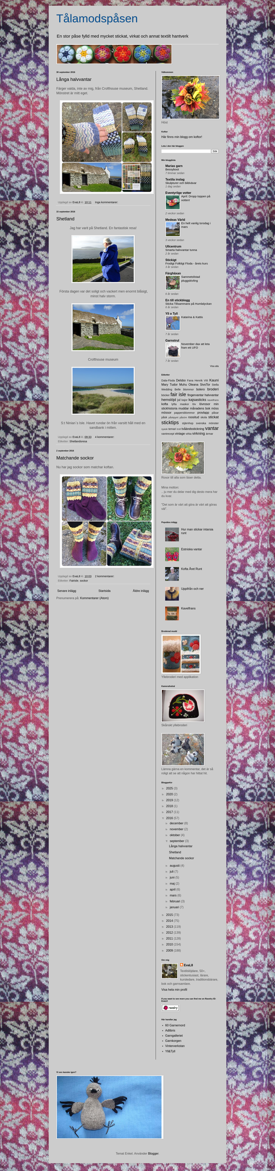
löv (194, 404)
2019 (170, 800)
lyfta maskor (180, 404)
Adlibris (170, 1030)
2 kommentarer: (105, 576)
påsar (215, 412)
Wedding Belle (171, 389)
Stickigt (170, 260)
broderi (213, 389)
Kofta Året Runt (191, 569)
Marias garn (174, 166)
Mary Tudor (169, 384)
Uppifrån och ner (192, 588)
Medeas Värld (175, 219)
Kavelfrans (188, 608)
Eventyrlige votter (178, 192)
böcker (165, 395)
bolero (200, 389)
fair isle (178, 394)
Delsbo (181, 380)
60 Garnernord (175, 1025)
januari (175, 907)
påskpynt (173, 417)
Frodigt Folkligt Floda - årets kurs (186, 263)
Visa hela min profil (174, 989)
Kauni (214, 380)
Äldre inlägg (141, 590)
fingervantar (196, 395)
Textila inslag (174, 179)
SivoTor (205, 384)
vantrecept (167, 433)
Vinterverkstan (175, 1046)
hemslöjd (168, 400)
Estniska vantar (191, 549)
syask (164, 429)
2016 (170, 818)
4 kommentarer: (105, 436)
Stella (215, 384)
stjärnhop (187, 423)
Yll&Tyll (170, 1051)
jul (178, 399)
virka (188, 433)
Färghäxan (173, 273)
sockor (84, 580)
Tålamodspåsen (97, 18)
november (177, 829)
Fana (190, 380)
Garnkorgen (173, 1040)
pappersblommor (184, 412)
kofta (164, 404)
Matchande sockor (75, 457)
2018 (170, 806)
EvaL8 (188, 965)
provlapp (203, 412)
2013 (170, 926)
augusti (175, 865)
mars (173, 895)
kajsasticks (197, 400)
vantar (212, 428)
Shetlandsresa (78, 441)
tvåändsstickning (193, 428)
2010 (170, 944)
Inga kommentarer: (107, 202)
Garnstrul (172, 340)
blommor (188, 389)
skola (204, 417)
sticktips (170, 422)
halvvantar (212, 395)
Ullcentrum (173, 246)
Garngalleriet (174, 1035)
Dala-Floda (168, 380)
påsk (164, 417)
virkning (198, 433)
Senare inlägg (66, 590)
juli (172, 871)
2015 (170, 914)
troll (179, 429)
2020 (170, 794)
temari (172, 428)
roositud (193, 417)
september (177, 841)
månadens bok (200, 408)
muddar (183, 408)
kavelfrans (213, 400)
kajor (184, 399)
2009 (170, 950)
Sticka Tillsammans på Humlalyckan (188, 303)
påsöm (183, 417)
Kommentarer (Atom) (94, 598)
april (173, 889)
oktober (175, 835)
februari (175, 901)
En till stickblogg (177, 300)
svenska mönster (207, 423)
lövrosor (204, 404)
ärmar (209, 433)
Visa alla (214, 366)
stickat (213, 417)
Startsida (105, 590)
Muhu (183, 384)
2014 (170, 920)
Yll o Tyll (171, 313)
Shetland (65, 218)
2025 (170, 788)
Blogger (153, 1153)
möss (215, 408)
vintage (180, 433)
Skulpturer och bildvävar (181, 183)
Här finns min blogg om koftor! (181, 137)
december (177, 823)
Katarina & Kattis (192, 317)
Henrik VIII (201, 380)
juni (172, 877)
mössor (166, 412)
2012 (170, 932)
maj (173, 883)
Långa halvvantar (73, 79)
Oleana (193, 384)
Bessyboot (172, 169)
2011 (170, 938)
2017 (170, 812)
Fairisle (74, 580)
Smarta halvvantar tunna (181, 249)
